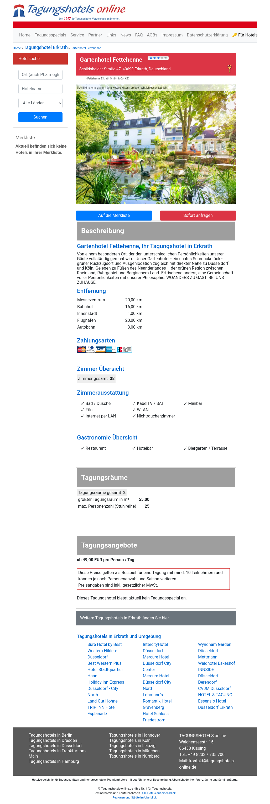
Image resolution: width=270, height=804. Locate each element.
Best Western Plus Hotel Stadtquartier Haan (105, 669)
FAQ (139, 35)
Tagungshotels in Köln (129, 740)
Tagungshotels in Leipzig (132, 745)
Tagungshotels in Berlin (50, 735)
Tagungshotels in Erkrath (118, 617)
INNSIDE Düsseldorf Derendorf (208, 676)
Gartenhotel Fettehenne (86, 48)
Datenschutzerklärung (207, 35)
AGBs (152, 35)
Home (24, 35)
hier (165, 617)
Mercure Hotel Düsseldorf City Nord (157, 682)
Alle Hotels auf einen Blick (158, 793)
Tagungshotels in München (134, 750)
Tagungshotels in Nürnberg (134, 756)
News (125, 35)
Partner (95, 35)
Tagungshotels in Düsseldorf (55, 745)
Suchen (41, 117)
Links (111, 35)
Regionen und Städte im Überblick (135, 797)
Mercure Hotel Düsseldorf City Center (157, 663)
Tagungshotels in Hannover (134, 735)
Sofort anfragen (198, 215)
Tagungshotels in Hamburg (54, 761)
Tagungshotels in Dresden (53, 740)
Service (77, 35)
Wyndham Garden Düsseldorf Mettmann (214, 651)
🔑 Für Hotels (244, 35)
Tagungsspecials (50, 35)
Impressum (172, 35)
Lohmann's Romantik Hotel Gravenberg (157, 701)
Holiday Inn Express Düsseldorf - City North (105, 688)
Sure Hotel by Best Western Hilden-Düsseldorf (104, 651)
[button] (88, 144)
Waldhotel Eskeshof (216, 663)
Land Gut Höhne (102, 701)
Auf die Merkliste (114, 215)
